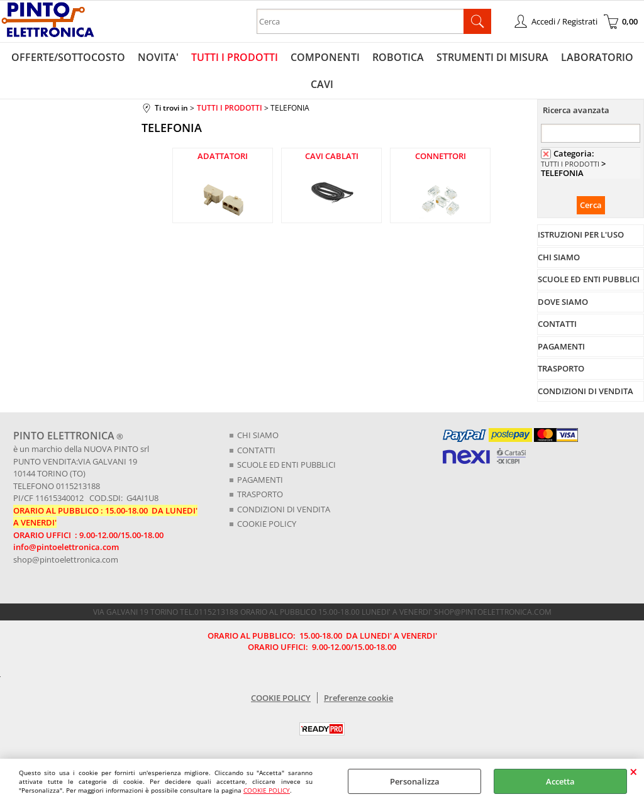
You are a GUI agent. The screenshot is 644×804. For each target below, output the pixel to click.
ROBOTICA (398, 57)
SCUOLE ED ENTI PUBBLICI (286, 464)
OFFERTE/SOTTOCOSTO (68, 57)
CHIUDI (634, 771)
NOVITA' (158, 57)
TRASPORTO (260, 494)
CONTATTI (256, 450)
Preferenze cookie (358, 697)
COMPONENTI (325, 57)
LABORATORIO (597, 57)
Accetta (560, 781)
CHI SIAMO (258, 435)
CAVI (322, 84)
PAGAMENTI (260, 479)
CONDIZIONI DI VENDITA (283, 509)
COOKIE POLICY (266, 790)
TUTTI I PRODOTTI (234, 57)
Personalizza (415, 781)
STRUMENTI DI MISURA (492, 57)
